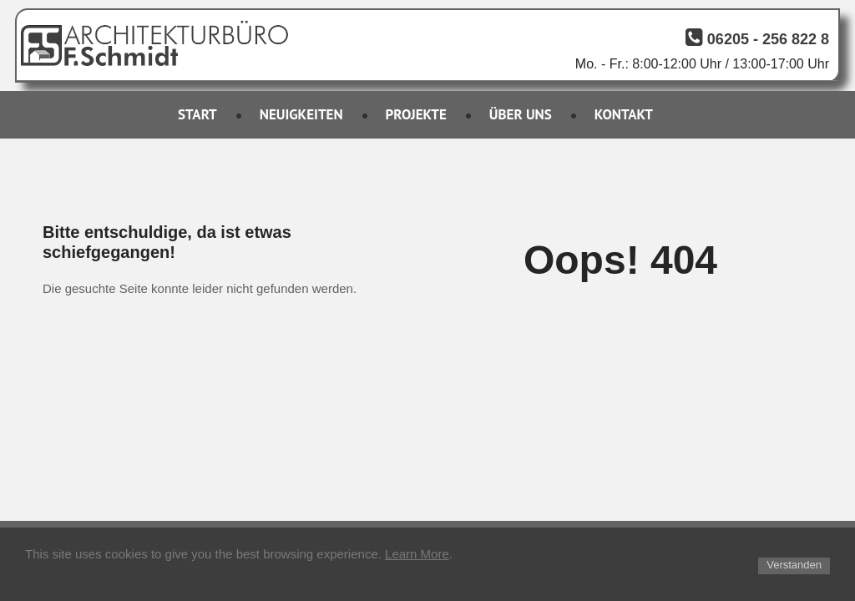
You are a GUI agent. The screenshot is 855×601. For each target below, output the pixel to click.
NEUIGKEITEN (301, 114)
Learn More (417, 554)
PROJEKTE (416, 114)
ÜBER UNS (520, 114)
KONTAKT (623, 114)
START (197, 114)
